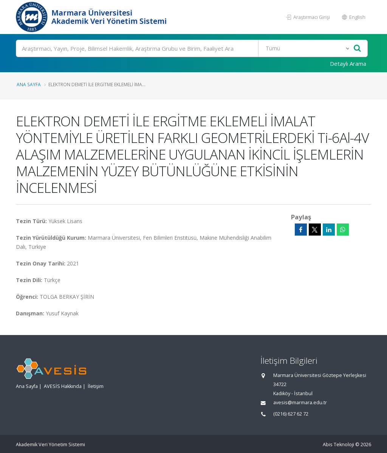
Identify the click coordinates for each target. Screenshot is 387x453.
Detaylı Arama (348, 63)
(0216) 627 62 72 (290, 414)
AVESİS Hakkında (63, 386)
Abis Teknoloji (338, 444)
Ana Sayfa (29, 84)
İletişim (96, 386)
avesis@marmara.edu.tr (300, 402)
